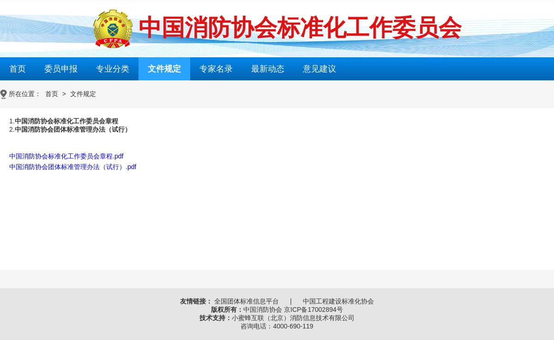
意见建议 (319, 68)
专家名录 (216, 68)
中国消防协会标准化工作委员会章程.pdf (66, 156)
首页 (17, 68)
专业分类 (112, 68)
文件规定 (164, 68)
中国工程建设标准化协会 (338, 301)
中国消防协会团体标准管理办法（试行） (73, 129)
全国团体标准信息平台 (246, 301)
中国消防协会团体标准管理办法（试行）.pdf (72, 166)
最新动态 (267, 68)
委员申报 (61, 68)
